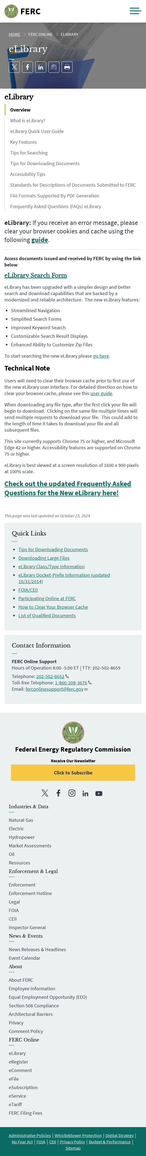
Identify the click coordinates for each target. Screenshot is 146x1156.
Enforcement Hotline (30, 893)
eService (17, 1096)
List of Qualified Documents (47, 615)
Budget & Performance (110, 1141)
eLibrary (17, 1053)
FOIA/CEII (28, 590)
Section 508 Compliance (34, 1005)
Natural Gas (21, 820)
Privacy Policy (72, 1141)
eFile (14, 1079)
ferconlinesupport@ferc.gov (57, 689)
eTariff (15, 1104)
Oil (12, 854)
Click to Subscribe (73, 772)
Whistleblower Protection (78, 1135)
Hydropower (22, 837)
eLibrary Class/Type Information (51, 566)
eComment (20, 1070)
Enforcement (22, 885)
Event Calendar (24, 958)
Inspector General (27, 927)
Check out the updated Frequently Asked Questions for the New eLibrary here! (67, 488)
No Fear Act (22, 1141)
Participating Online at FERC (47, 598)
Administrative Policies (30, 1135)
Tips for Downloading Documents (45, 163)
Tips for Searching (29, 152)
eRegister (18, 1062)
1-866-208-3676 (73, 682)
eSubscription (23, 1087)
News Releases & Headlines (37, 949)
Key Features (23, 142)
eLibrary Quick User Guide (37, 131)
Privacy (16, 1022)
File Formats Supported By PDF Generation (54, 195)
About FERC (21, 980)
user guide (101, 393)
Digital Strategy (120, 1135)
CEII (13, 919)
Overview (20, 110)
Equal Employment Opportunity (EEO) (48, 997)
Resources (19, 862)
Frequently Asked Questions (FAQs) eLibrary (55, 206)
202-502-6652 (52, 676)
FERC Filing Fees (25, 1113)
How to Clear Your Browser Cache (53, 607)
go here (101, 356)
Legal (14, 902)
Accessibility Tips (27, 174)
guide (39, 239)
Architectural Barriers (31, 1014)
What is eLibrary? (27, 120)
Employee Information (32, 988)
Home (14, 34)
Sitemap (73, 1148)
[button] (135, 11)
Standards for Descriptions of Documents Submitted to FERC (73, 185)
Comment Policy (26, 1031)
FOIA (14, 910)
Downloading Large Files (44, 558)
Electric (16, 828)
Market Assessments (30, 845)
